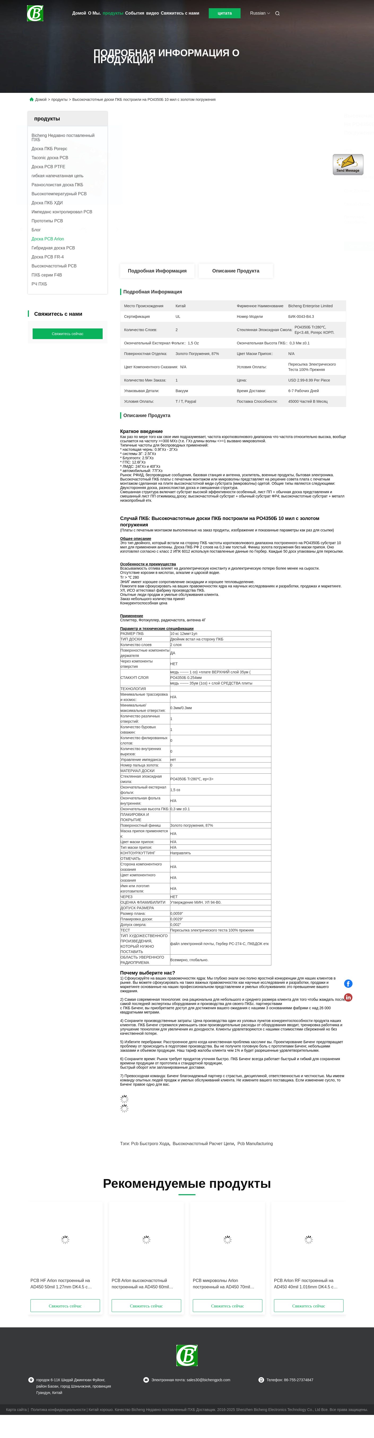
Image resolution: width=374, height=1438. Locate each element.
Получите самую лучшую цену (277, 246)
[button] (40, 1252)
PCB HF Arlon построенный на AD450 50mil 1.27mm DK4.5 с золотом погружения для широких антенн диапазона (64, 1284)
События (134, 13)
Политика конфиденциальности (58, 1409)
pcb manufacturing (255, 1143)
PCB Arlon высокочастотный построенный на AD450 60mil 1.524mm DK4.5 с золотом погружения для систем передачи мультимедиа (145, 1284)
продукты (113, 13)
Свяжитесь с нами (180, 13)
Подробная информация (157, 271)
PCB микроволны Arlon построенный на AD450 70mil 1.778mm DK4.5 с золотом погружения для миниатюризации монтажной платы (226, 1284)
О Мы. (94, 13)
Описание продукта (235, 271)
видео (152, 13)
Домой (79, 13)
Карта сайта (16, 1409)
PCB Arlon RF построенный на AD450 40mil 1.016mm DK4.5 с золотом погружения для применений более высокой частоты (303, 1284)
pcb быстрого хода (150, 1143)
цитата (225, 13)
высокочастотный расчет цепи (203, 1143)
